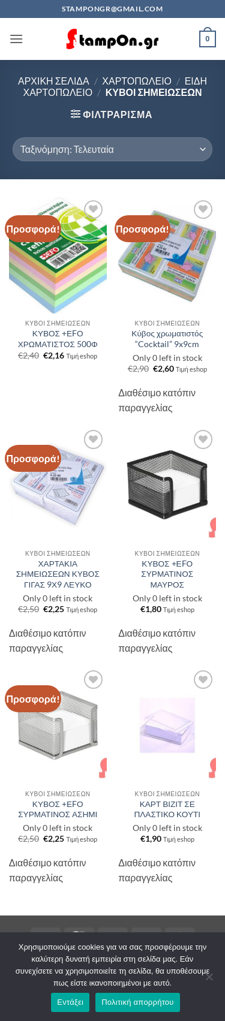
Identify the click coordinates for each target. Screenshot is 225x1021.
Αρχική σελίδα (53, 80)
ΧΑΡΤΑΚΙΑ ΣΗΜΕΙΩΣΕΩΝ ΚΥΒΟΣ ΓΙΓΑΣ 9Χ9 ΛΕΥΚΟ (58, 574)
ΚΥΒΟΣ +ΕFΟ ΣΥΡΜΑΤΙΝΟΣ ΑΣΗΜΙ (57, 809)
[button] (16, 38)
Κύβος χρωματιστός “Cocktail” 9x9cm (167, 339)
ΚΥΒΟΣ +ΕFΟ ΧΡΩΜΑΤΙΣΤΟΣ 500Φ (58, 339)
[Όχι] (209, 980)
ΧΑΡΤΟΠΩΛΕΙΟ (137, 80)
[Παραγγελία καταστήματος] (112, 149)
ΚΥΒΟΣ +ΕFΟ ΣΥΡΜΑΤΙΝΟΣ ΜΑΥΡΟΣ (167, 574)
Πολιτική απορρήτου (137, 1002)
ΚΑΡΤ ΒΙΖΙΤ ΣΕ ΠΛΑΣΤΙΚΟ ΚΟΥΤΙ (167, 809)
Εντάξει (70, 1002)
